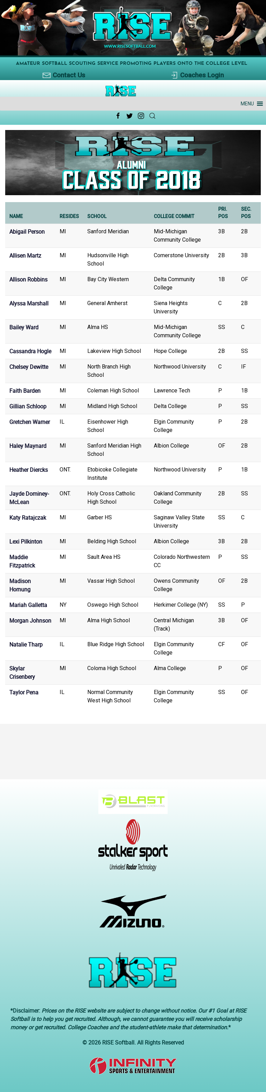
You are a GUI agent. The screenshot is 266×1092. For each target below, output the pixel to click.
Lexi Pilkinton (25, 541)
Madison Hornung (20, 585)
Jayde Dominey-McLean (29, 498)
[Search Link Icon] (152, 115)
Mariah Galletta (28, 605)
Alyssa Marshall (28, 303)
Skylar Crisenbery (22, 673)
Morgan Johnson (30, 620)
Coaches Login (197, 75)
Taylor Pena (23, 692)
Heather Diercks (28, 470)
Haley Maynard (27, 446)
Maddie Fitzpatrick (22, 561)
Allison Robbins (28, 279)
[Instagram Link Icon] (141, 115)
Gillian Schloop (27, 406)
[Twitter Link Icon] (129, 115)
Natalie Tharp (26, 644)
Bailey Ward (23, 327)
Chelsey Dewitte (28, 367)
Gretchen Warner (29, 422)
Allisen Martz (25, 255)
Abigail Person (27, 231)
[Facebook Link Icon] (118, 115)
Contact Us (64, 75)
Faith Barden (25, 391)
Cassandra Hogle (30, 351)
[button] (247, 104)
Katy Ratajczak (27, 517)
